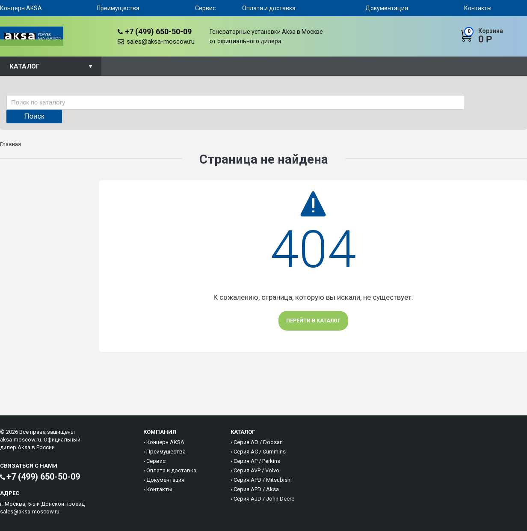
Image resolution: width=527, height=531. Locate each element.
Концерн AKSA (21, 8)
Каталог (24, 66)
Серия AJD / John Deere (264, 498)
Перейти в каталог (313, 321)
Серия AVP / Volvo (256, 470)
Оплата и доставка (269, 8)
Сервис (205, 8)
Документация (386, 8)
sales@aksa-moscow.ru (161, 41)
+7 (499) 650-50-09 (158, 31)
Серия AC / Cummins (260, 451)
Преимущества (118, 8)
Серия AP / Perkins (257, 461)
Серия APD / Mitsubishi (263, 480)
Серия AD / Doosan (258, 442)
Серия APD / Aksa (256, 489)
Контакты (477, 8)
